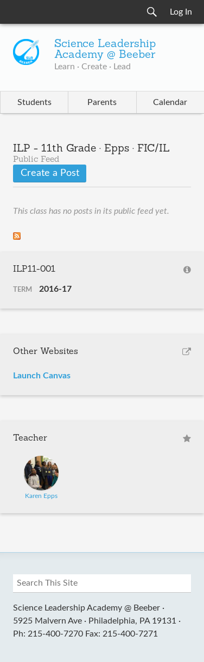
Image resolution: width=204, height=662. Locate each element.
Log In (181, 12)
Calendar (170, 102)
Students (34, 102)
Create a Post (50, 173)
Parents (102, 102)
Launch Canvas (42, 375)
